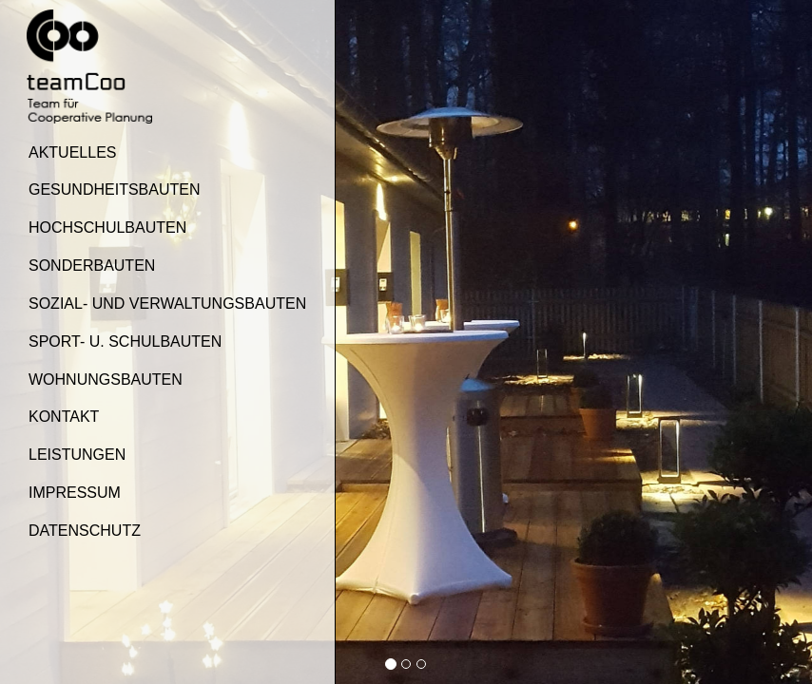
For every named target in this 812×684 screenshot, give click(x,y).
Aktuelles (72, 152)
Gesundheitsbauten (114, 189)
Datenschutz (85, 530)
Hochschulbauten (107, 227)
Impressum (75, 492)
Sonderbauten (92, 265)
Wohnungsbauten (106, 379)
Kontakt (64, 416)
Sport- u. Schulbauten (125, 341)
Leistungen (77, 454)
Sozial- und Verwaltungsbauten (167, 303)
